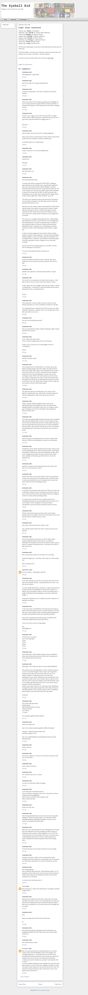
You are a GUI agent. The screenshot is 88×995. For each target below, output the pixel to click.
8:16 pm (24, 945)
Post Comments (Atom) (43, 990)
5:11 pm (24, 165)
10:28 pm (24, 385)
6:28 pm (24, 973)
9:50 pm (24, 352)
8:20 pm (24, 760)
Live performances (27, 64)
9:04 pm (24, 333)
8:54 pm (24, 314)
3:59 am (24, 519)
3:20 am (24, 851)
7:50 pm (24, 297)
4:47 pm (24, 768)
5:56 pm (24, 893)
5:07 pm (24, 749)
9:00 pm (24, 322)
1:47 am (24, 460)
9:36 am (24, 85)
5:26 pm (24, 777)
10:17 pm (24, 360)
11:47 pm (24, 432)
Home (5, 19)
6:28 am (24, 566)
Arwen (24, 886)
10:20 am (24, 95)
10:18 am (24, 741)
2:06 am (24, 484)
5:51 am (24, 548)
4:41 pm (24, 842)
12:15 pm (24, 109)
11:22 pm (24, 823)
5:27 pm (24, 253)
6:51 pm (24, 274)
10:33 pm (24, 397)
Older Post (58, 984)
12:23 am (24, 442)
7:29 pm (24, 660)
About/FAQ (13, 19)
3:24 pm (24, 153)
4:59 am (24, 882)
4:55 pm (24, 648)
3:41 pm (24, 630)
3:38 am (24, 908)
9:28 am (24, 77)
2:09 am (24, 507)
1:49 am (24, 470)
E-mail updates (23, 19)
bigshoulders (25, 569)
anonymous (25, 948)
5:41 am (24, 809)
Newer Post (22, 984)
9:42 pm (24, 785)
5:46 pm (24, 924)
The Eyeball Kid (15, 6)
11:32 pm (24, 413)
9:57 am (24, 718)
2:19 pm (24, 602)
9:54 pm (24, 801)
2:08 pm (24, 144)
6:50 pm (24, 936)
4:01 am (24, 533)
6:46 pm (24, 265)
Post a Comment (25, 976)
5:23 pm (24, 173)
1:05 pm (24, 127)
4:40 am (24, 863)
